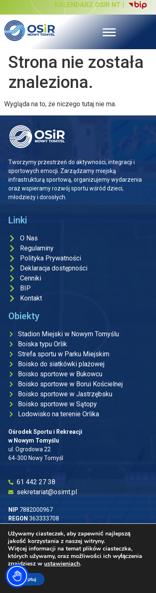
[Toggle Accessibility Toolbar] (17, 576)
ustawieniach (62, 564)
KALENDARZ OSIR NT (87, 5)
